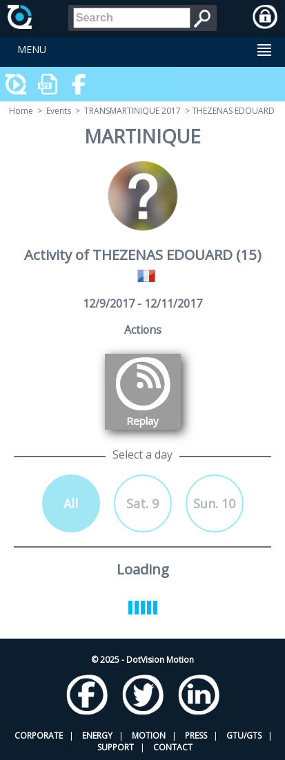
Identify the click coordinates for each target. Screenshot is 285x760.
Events (58, 111)
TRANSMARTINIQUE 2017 (132, 111)
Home (21, 111)
